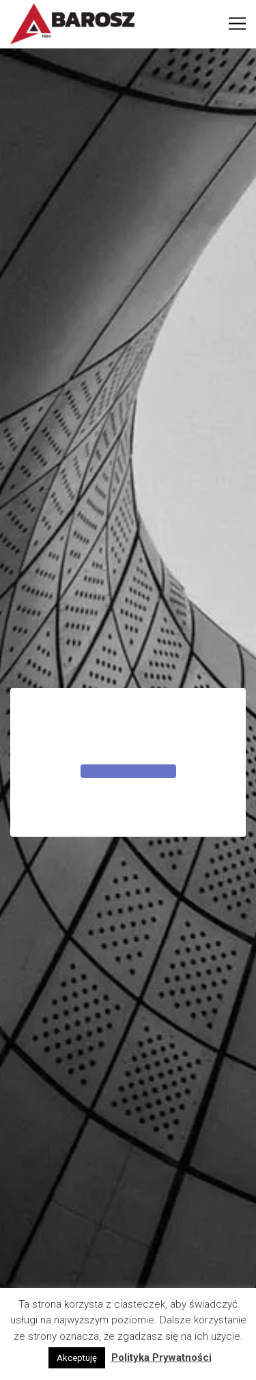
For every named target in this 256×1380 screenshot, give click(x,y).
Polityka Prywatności (161, 1357)
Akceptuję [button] (77, 1358)
